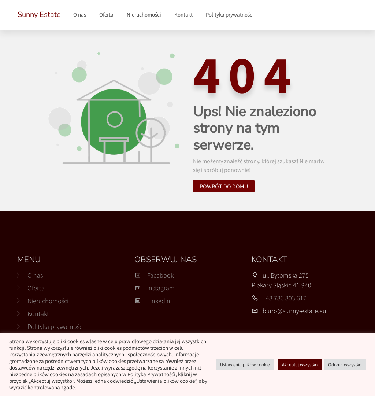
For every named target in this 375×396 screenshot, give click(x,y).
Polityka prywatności (230, 14)
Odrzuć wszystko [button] (344, 365)
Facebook (154, 275)
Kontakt (183, 14)
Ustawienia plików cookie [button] (245, 365)
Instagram (154, 288)
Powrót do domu (224, 186)
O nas (79, 14)
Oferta (106, 14)
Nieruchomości (144, 14)
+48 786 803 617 (285, 298)
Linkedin (152, 301)
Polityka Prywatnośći (151, 374)
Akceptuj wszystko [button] (300, 365)
